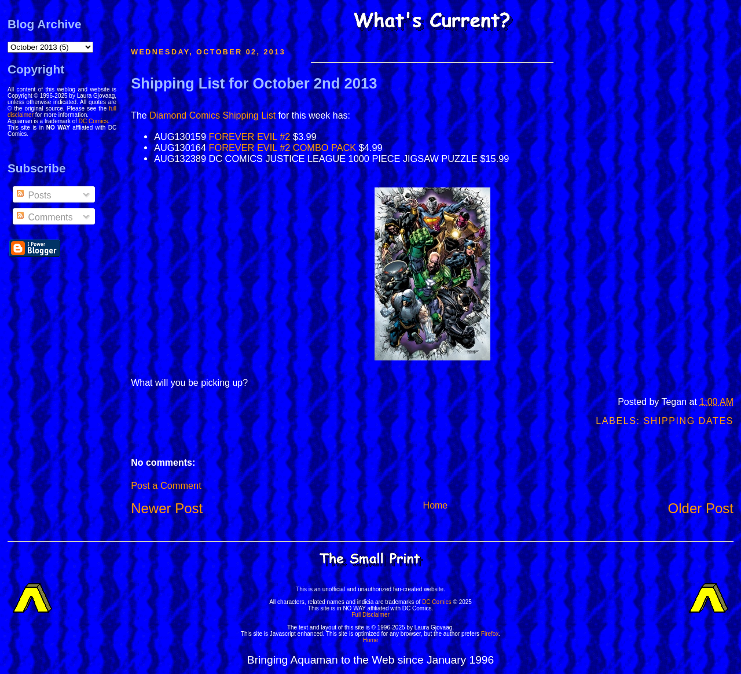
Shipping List (249, 115)
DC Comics (93, 121)
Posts (33, 195)
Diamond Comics (184, 115)
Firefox (490, 634)
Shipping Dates (688, 421)
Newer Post (167, 508)
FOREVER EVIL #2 (250, 136)
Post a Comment (166, 485)
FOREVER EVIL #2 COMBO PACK (283, 147)
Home (435, 505)
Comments (44, 217)
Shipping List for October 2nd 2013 (254, 83)
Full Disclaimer (370, 615)
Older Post (700, 508)
